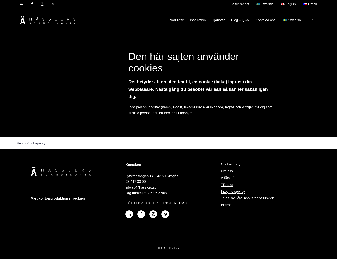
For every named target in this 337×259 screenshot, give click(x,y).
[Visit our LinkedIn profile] (21, 4)
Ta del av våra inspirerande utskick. (248, 198)
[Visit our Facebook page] (32, 4)
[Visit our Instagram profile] (42, 4)
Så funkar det (240, 4)
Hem (20, 143)
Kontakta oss (266, 20)
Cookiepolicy (230, 164)
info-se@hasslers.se (140, 187)
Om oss (227, 171)
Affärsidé (227, 178)
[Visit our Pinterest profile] (53, 4)
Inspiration (198, 20)
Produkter (175, 20)
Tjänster (218, 20)
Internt (226, 205)
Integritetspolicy (233, 191)
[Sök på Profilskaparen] (312, 20)
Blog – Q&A (240, 20)
